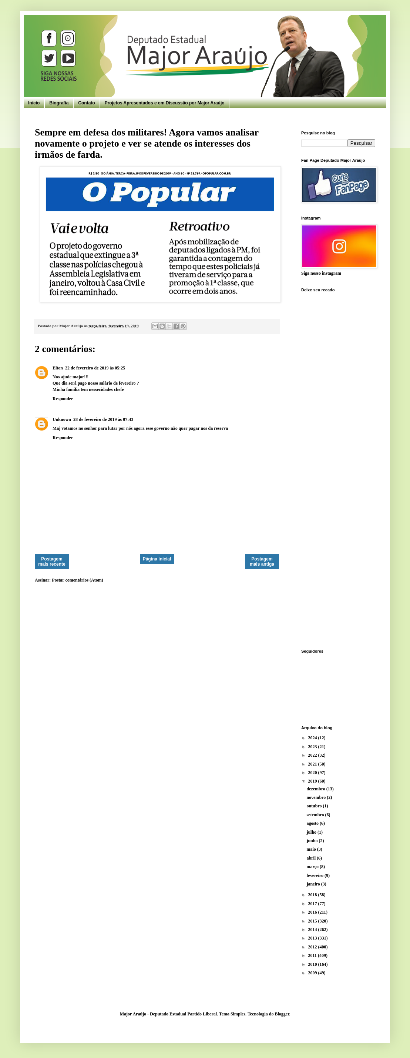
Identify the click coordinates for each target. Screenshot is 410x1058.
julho (311, 832)
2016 (313, 912)
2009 (313, 972)
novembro (316, 797)
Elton (58, 368)
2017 (313, 903)
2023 (313, 746)
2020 (313, 772)
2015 (313, 921)
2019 (313, 781)
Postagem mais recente (51, 561)
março (313, 866)
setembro (315, 814)
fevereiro (315, 875)
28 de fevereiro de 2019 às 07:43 (103, 419)
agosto (313, 823)
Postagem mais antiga (262, 561)
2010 (313, 964)
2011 (313, 955)
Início (34, 103)
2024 (313, 737)
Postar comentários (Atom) (77, 580)
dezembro (316, 788)
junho (312, 840)
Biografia (58, 103)
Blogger (282, 1014)
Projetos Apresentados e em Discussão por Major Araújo (165, 103)
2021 (313, 764)
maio (311, 849)
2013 (313, 938)
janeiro (313, 884)
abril (311, 858)
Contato (86, 103)
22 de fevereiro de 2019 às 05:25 (95, 368)
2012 (313, 947)
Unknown (62, 419)
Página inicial (157, 559)
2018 (313, 894)
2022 (313, 755)
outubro (314, 805)
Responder (63, 398)
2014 (313, 929)
